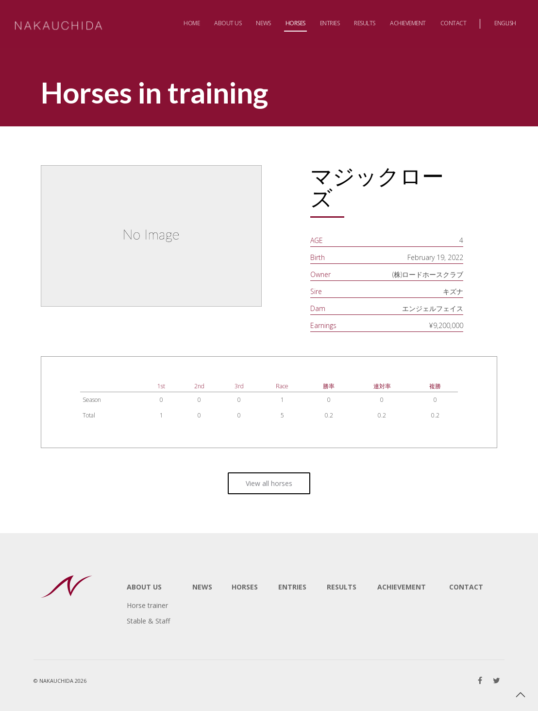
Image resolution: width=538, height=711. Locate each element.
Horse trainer (147, 605)
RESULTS (341, 586)
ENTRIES (292, 586)
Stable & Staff (148, 620)
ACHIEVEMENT (401, 586)
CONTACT (466, 586)
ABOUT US (144, 586)
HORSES (245, 586)
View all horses (269, 483)
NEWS (202, 586)
